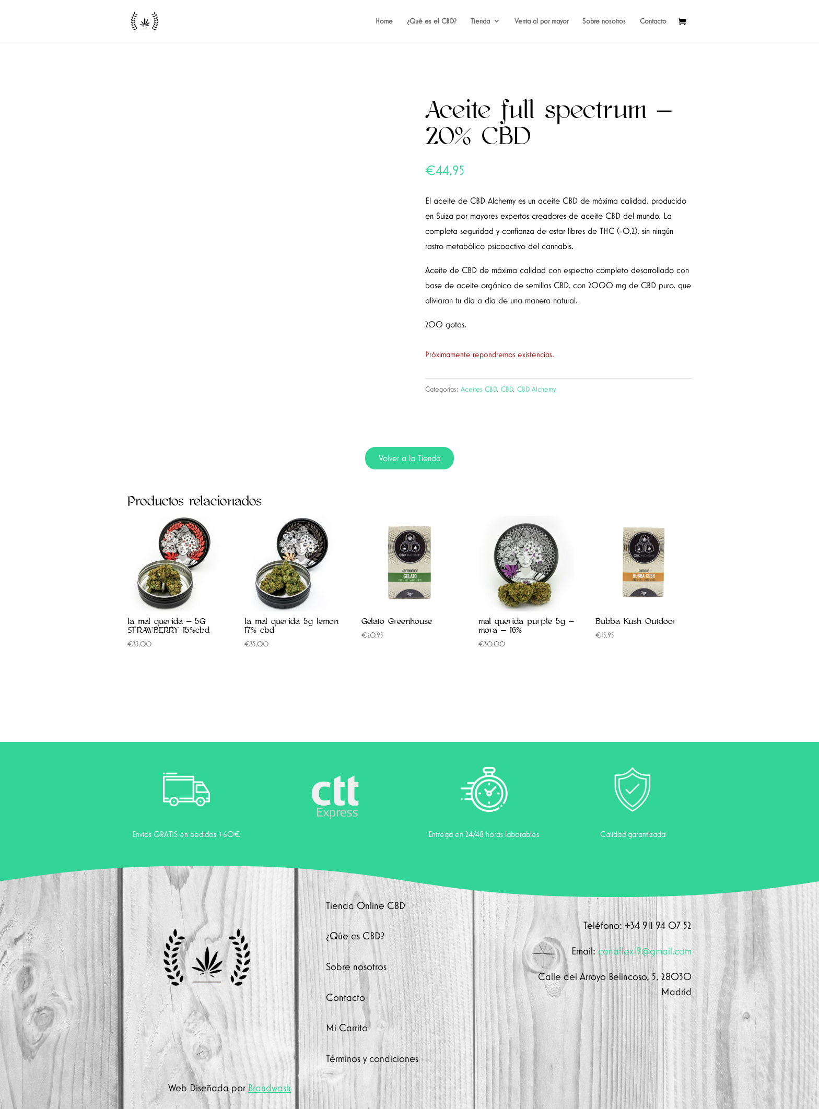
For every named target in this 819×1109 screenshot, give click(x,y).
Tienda (480, 21)
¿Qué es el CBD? (432, 21)
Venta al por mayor (541, 21)
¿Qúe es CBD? (355, 935)
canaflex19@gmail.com (645, 951)
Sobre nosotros (604, 21)
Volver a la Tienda (410, 458)
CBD (507, 389)
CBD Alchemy (536, 389)
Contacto (653, 21)
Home (384, 21)
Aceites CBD (479, 389)
